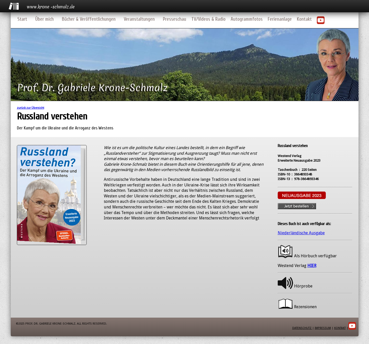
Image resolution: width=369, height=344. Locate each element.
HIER (311, 265)
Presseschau (174, 19)
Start (22, 19)
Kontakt (304, 19)
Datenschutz (302, 328)
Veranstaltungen (139, 19)
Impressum (323, 328)
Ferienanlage (280, 19)
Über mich (44, 19)
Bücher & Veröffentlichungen (89, 19)
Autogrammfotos (247, 19)
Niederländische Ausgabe (301, 232)
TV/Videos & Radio (208, 19)
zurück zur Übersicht (30, 107)
